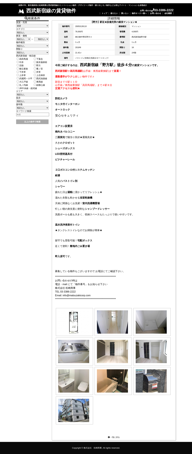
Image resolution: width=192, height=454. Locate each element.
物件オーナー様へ (139, 13)
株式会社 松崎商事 (93, 448)
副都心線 (39, 85)
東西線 (38, 82)
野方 (37, 65)
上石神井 (39, 75)
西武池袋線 (40, 78)
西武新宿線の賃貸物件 (47, 10)
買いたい (125, 13)
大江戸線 (22, 82)
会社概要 (168, 13)
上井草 (21, 75)
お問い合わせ (155, 13)
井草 (37, 72)
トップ (104, 13)
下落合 (38, 59)
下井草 (21, 72)
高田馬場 (22, 59)
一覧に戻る (114, 437)
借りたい (114, 13)
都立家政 (22, 68)
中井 (20, 62)
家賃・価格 (21, 35)
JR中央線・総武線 (27, 88)
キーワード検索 (23, 111)
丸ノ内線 (22, 85)
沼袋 (20, 65)
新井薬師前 (40, 62)
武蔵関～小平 (24, 78)
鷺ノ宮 (38, 68)
